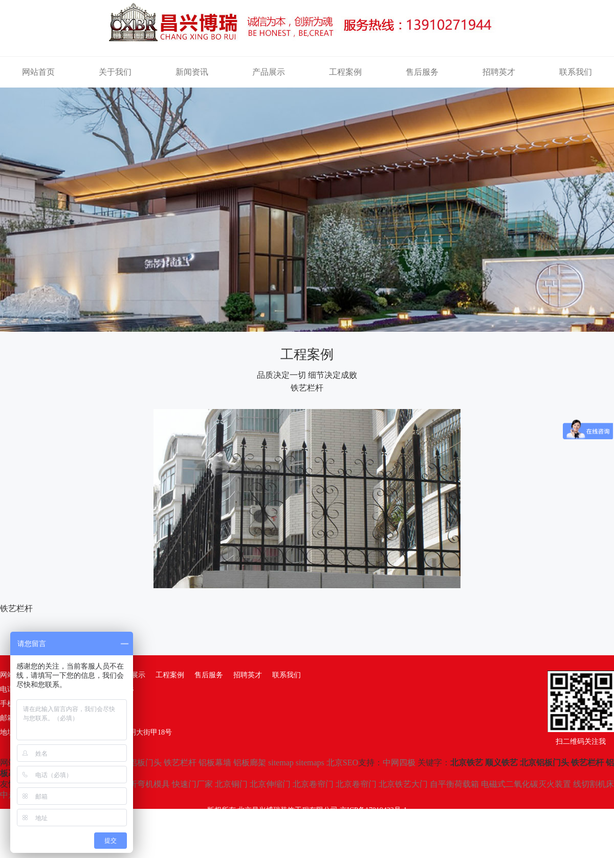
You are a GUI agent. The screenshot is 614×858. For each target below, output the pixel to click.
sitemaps (310, 762)
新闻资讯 (192, 72)
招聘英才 (499, 72)
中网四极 (399, 762)
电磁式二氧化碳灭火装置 (526, 784)
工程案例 (345, 72)
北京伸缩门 (270, 784)
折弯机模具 (149, 784)
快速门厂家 (192, 784)
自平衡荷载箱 (454, 784)
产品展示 (268, 72)
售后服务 (422, 72)
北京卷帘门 (313, 784)
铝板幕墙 (215, 762)
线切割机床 (593, 784)
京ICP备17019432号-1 (373, 810)
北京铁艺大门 (403, 784)
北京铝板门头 (137, 762)
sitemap (281, 762)
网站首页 (38, 72)
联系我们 (575, 72)
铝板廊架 (249, 762)
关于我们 (115, 72)
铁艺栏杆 (180, 762)
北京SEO (342, 762)
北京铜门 (231, 784)
